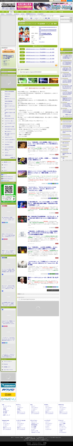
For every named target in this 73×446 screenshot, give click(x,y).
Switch (22, 11)
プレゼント (6, 164)
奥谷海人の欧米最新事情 (9, 91)
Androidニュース (34, 423)
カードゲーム (62, 426)
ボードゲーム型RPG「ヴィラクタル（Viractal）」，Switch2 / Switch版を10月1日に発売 (67, 105)
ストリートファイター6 (67, 135)
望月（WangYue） (66, 142)
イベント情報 (62, 423)
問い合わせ (22, 0)
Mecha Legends (65, 149)
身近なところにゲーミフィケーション (10, 150)
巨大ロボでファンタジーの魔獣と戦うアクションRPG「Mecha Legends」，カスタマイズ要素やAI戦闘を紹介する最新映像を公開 (67, 99)
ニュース (5, 60)
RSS (1, 0)
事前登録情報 (34, 424)
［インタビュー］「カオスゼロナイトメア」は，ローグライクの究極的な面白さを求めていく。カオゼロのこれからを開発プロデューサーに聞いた (8, 339)
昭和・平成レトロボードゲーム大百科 (10, 134)
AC (49, 11)
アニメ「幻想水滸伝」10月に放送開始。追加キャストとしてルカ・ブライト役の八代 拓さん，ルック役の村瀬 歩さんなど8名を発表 (43, 144)
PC (7, 11)
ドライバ (5, 170)
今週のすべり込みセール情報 (10, 113)
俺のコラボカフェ (8, 131)
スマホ (27, 11)
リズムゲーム (62, 429)
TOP (3, 11)
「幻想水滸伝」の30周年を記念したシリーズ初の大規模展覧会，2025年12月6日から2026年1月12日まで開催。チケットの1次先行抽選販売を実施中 (42, 233)
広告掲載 (44, 442)
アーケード (60, 420)
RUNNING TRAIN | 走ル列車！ (67, 154)
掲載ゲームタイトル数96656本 (8, 7)
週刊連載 (5, 412)
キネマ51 (6, 152)
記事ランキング (6, 415)
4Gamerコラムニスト (8, 137)
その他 (60, 430)
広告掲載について (7, 366)
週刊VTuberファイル (8, 103)
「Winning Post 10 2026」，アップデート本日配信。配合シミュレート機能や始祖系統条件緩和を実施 (67, 75)
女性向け (33, 11)
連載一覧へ (13, 157)
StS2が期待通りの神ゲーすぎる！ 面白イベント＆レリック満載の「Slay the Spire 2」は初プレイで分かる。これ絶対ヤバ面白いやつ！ (8, 304)
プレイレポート (9, 13)
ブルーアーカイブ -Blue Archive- (67, 132)
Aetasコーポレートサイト (8, 369)
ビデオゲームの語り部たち (10, 139)
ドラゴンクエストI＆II (67, 121)
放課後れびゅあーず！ (9, 155)
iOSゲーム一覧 (34, 430)
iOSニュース (34, 421)
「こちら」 (43, 438)
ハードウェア (44, 11)
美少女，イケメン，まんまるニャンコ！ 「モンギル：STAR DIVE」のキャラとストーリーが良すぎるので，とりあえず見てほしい (8, 252)
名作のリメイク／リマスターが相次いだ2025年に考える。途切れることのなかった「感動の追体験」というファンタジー (42, 173)
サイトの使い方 (16, 0)
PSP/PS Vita (61, 404)
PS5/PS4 (16, 11)
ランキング (69, 0)
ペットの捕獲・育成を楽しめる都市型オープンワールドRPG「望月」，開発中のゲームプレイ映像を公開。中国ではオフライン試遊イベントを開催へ (67, 57)
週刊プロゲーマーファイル (10, 98)
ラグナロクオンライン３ (67, 139)
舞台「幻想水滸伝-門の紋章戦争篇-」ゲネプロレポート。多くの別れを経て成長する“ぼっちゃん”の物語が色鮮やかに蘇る (43, 218)
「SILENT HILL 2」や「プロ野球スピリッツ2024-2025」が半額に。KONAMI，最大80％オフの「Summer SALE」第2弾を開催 (43, 263)
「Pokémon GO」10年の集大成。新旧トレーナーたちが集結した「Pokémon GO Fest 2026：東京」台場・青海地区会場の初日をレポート (67, 69)
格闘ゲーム (61, 424)
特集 (4, 61)
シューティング (62, 427)
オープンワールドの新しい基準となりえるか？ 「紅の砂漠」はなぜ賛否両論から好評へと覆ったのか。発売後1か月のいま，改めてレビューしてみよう (8, 270)
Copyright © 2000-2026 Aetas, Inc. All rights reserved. (36, 444)
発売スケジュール (21, 412)
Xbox (11, 11)
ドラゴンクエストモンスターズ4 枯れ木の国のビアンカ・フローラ (67, 126)
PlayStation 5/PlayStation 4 (8, 178)
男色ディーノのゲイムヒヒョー (10, 107)
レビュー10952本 (5, 9)
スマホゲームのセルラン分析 (10, 110)
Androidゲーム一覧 (35, 432)
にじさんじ (65, 146)
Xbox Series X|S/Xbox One (8, 176)
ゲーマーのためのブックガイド (10, 124)
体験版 (4, 409)
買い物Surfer (7, 144)
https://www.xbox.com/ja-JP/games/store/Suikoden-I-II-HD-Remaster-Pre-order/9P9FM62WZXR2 (47, 30)
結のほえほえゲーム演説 (9, 126)
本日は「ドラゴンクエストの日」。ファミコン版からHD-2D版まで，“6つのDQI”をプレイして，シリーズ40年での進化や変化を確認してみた (8, 235)
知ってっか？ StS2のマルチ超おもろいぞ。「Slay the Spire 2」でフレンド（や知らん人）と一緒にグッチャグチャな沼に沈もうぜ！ (8, 287)
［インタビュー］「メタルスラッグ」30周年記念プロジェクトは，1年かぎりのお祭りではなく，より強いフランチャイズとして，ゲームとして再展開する (8, 356)
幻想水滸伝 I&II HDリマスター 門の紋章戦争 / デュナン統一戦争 (40, 49)
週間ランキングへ (69, 114)
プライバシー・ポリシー (37, 442)
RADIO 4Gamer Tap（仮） (9, 118)
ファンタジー (42, 41)
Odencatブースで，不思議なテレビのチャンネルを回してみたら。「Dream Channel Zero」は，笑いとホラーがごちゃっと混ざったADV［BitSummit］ (8, 322)
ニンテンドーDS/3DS (20, 420)
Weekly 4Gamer (7, 93)
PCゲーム (5, 174)
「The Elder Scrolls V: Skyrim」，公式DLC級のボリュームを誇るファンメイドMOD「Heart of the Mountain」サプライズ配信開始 (67, 63)
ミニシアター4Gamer (8, 142)
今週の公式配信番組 (8, 101)
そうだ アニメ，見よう (9, 120)
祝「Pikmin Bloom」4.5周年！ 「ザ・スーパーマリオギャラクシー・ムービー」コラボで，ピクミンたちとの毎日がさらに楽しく (8, 219)
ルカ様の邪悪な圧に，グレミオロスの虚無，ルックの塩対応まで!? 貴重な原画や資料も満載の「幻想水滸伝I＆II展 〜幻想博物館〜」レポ (42, 203)
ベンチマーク (48, 429)
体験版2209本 (12, 9)
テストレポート (48, 423)
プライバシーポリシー (8, 361)
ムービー (22, 13)
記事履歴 (63, 0)
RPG (40, 38)
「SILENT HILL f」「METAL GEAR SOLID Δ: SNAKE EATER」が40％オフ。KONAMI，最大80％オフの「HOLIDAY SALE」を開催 (42, 189)
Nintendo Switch (6, 180)
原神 (63, 157)
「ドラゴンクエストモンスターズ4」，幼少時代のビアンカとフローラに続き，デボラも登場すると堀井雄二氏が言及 (67, 81)
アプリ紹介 (33, 427)
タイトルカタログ (21, 413)
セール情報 (33, 426)
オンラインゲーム (7, 406)
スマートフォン (33, 420)
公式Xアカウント (7, 0)
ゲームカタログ (40, 13)
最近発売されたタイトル (31, 13)
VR (38, 11)
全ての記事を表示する (53, 290)
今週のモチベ (7, 96)
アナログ (55, 11)
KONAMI (41, 33)
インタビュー (16, 13)
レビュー (2, 13)
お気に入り (58, 0)
